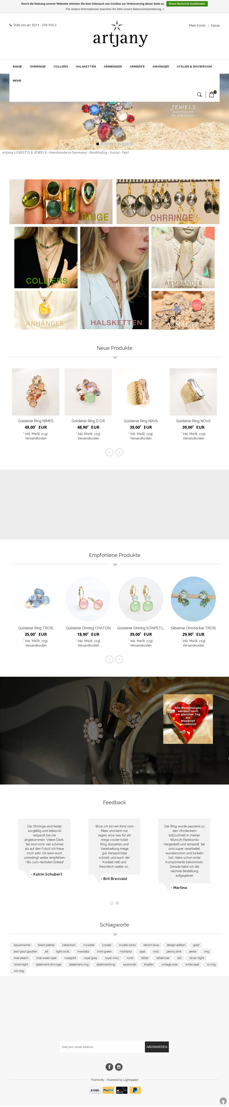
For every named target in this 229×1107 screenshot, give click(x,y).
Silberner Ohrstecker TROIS (193, 629)
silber (144, 959)
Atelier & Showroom (194, 66)
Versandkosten (36, 439)
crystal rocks (127, 946)
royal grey (90, 959)
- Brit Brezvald (114, 880)
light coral (62, 952)
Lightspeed (130, 1080)
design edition (176, 946)
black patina (46, 946)
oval (156, 952)
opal (142, 952)
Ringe (17, 66)
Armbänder (113, 66)
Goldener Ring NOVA (193, 422)
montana (126, 952)
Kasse (215, 25)
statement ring (79, 965)
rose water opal (46, 959)
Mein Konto (197, 25)
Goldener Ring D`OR (88, 422)
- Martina (179, 888)
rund (130, 959)
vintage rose (169, 965)
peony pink (174, 952)
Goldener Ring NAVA (141, 422)
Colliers (60, 66)
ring (206, 952)
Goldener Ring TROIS (35, 629)
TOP (223, 1101)
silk (179, 959)
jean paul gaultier (25, 952)
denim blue (151, 946)
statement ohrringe (48, 965)
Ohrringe (38, 66)
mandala (83, 952)
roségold (70, 959)
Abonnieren (156, 1048)
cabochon (68, 946)
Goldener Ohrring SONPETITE (142, 629)
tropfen (149, 965)
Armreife (137, 66)
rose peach (21, 959)
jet (46, 952)
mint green (104, 952)
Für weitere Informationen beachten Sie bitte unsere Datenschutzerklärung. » (115, 9)
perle (192, 952)
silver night (196, 959)
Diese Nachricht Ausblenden (187, 3)
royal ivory (112, 959)
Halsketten (86, 66)
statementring (105, 965)
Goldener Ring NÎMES (35, 422)
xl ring (211, 965)
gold (196, 946)
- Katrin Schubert (46, 875)
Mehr (17, 80)
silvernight (21, 965)
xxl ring (19, 971)
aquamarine (22, 946)
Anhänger (161, 66)
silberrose (162, 959)
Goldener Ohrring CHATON (88, 629)
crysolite (88, 946)
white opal (192, 965)
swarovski (129, 965)
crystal (106, 946)
